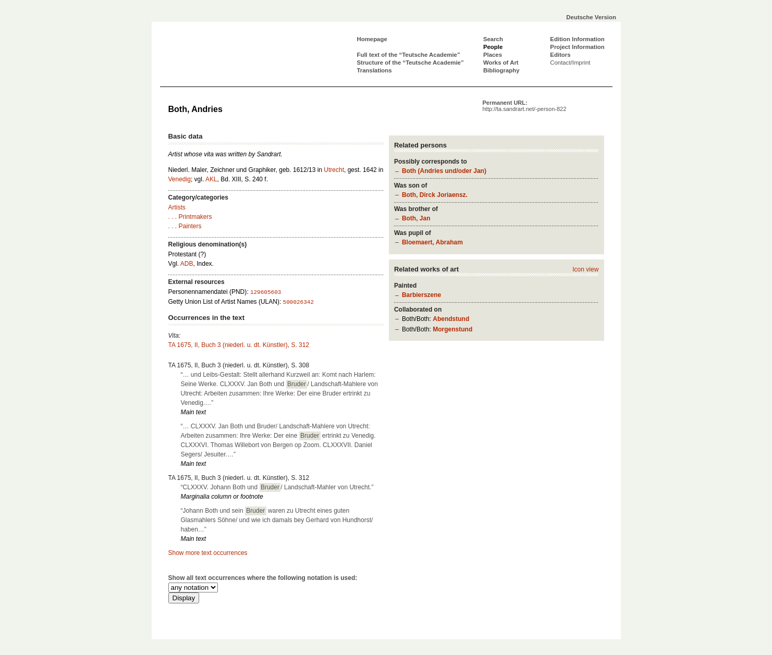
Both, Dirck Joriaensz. (435, 195)
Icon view (585, 269)
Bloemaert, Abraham (432, 242)
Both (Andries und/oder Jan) (444, 171)
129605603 (265, 292)
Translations (374, 70)
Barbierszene (421, 295)
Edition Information (577, 39)
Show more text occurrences (208, 553)
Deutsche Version (591, 17)
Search (493, 39)
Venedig (179, 179)
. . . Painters (185, 226)
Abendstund (451, 319)
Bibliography (501, 70)
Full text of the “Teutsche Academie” (408, 55)
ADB (186, 263)
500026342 (298, 302)
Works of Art (501, 62)
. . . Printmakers (190, 216)
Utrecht (334, 170)
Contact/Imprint (570, 62)
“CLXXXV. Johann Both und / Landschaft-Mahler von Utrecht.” (277, 487)
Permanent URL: (525, 106)
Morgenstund (452, 329)
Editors (560, 55)
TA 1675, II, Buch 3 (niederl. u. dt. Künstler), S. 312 (239, 345)
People (493, 47)
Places (492, 55)
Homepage (372, 39)
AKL (211, 179)
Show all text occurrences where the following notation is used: (263, 578)
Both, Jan (416, 218)
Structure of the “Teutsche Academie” (410, 62)
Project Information (577, 47)
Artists (177, 207)
